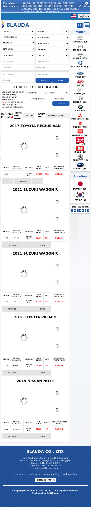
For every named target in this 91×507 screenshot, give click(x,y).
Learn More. (52, 11)
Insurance (57, 99)
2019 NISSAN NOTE (35, 381)
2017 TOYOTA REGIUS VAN (35, 126)
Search (44, 80)
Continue (84, 5)
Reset (60, 80)
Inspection (37, 99)
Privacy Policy (51, 474)
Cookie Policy (69, 474)
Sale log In (35, 474)
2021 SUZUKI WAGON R (35, 189)
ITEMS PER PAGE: (17, 115)
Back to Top (43, 479)
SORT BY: (41, 116)
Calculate (61, 103)
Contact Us (20, 474)
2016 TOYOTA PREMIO (35, 317)
